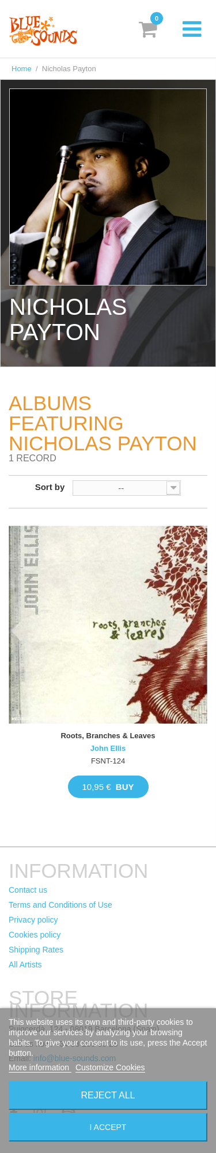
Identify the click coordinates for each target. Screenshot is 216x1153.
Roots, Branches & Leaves (107, 735)
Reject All (108, 1095)
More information (40, 1067)
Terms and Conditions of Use (60, 904)
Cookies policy (34, 934)
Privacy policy (33, 919)
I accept (108, 1127)
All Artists (25, 964)
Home (22, 68)
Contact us (28, 889)
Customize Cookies (110, 1067)
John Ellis (108, 748)
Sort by (50, 487)
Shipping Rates (36, 949)
